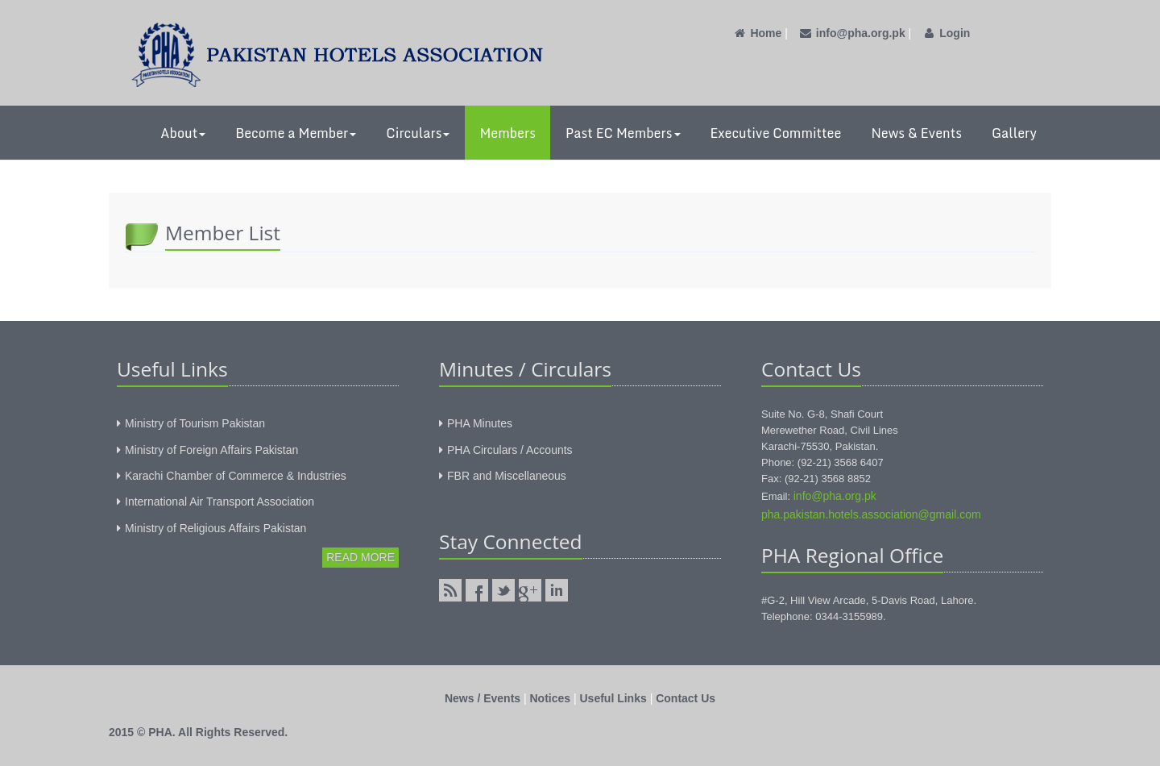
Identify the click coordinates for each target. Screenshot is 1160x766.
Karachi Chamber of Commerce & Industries (235, 475)
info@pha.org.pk (851, 33)
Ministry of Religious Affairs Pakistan (215, 528)
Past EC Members (623, 133)
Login (946, 33)
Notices (550, 698)
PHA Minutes (479, 423)
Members (507, 133)
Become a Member (295, 133)
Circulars (418, 133)
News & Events (916, 133)
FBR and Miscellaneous (506, 475)
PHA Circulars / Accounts (510, 449)
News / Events (482, 698)
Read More (360, 557)
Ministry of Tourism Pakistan (195, 423)
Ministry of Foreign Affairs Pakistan (211, 449)
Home (757, 33)
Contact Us (685, 698)
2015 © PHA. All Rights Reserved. (198, 732)
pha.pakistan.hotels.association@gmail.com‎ (871, 514)
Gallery (1014, 133)
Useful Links (613, 698)
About (182, 133)
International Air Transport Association (219, 501)
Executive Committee (776, 133)
